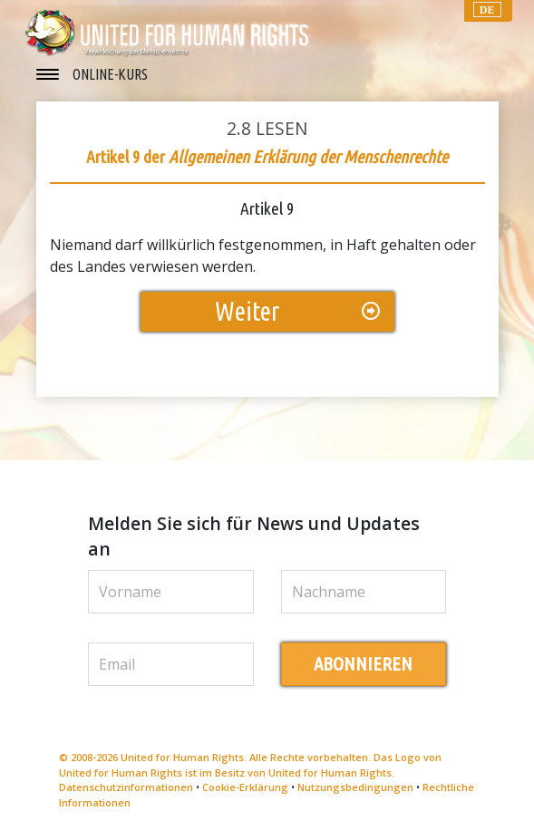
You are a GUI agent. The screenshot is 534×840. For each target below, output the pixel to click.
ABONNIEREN (363, 663)
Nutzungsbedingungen (355, 787)
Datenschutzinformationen (126, 787)
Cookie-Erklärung (245, 787)
